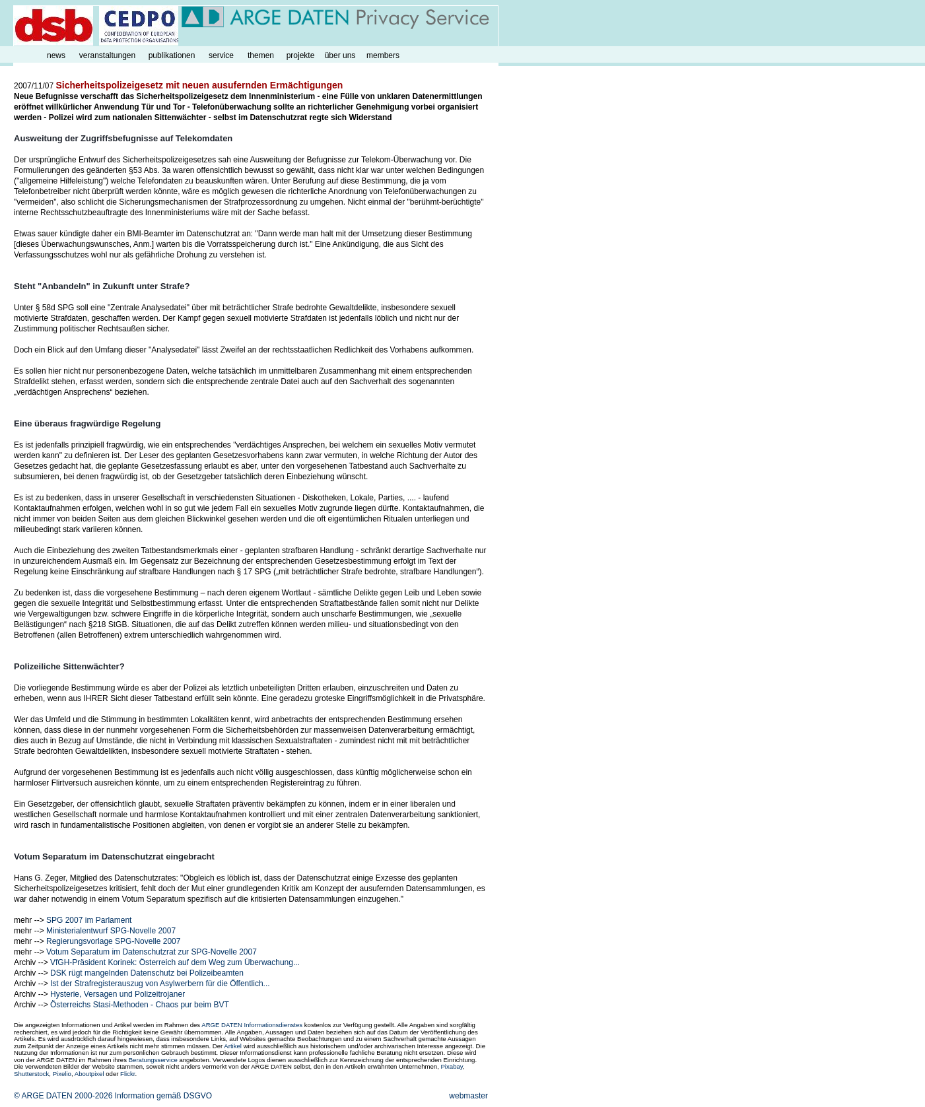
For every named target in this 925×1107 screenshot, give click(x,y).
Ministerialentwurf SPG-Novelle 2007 (111, 930)
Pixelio (62, 1073)
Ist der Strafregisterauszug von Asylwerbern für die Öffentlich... (160, 983)
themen (261, 55)
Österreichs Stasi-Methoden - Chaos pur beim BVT (139, 1004)
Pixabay (451, 1066)
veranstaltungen (107, 55)
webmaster (468, 1095)
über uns (340, 55)
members (382, 55)
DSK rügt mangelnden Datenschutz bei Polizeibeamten (147, 973)
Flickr (127, 1073)
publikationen (172, 55)
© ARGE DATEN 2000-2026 (63, 1095)
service (221, 55)
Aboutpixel (89, 1073)
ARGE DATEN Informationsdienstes (251, 1024)
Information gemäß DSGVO (163, 1095)
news (56, 55)
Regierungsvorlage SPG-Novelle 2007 (113, 941)
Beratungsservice (153, 1059)
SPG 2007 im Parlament (88, 920)
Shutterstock (31, 1073)
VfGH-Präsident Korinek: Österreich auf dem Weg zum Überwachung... (175, 962)
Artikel (233, 1046)
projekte (301, 55)
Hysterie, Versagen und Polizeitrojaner (117, 994)
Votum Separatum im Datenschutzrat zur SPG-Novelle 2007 (151, 951)
